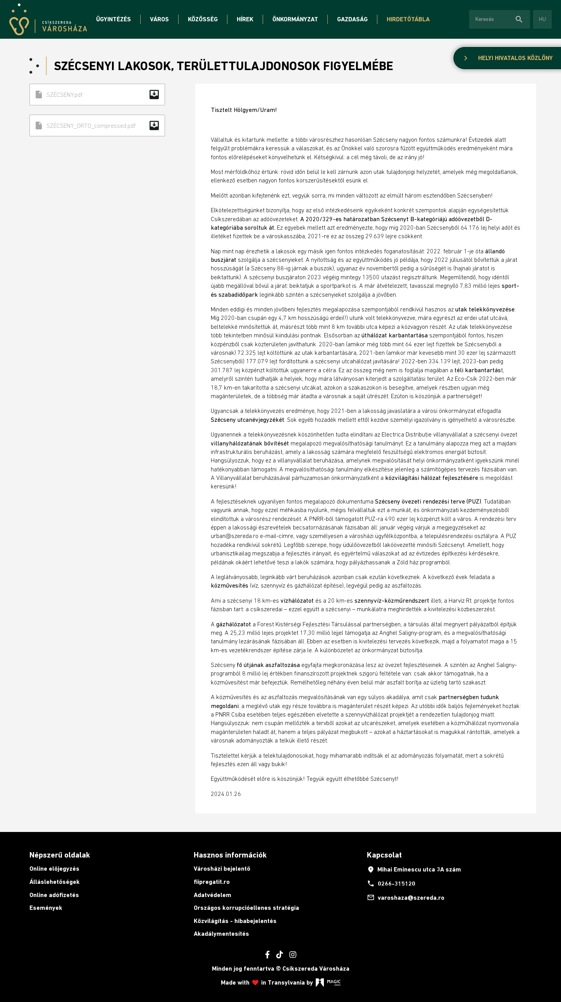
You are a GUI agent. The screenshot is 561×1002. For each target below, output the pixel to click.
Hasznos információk (230, 854)
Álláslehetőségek (54, 881)
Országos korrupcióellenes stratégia (246, 907)
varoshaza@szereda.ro (405, 897)
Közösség (203, 19)
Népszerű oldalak (59, 854)
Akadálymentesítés (221, 933)
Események (45, 907)
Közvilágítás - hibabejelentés (235, 921)
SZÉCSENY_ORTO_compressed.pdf (97, 125)
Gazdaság (352, 19)
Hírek (245, 19)
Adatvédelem (212, 895)
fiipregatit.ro (212, 881)
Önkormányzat (295, 19)
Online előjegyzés (54, 868)
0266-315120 (391, 883)
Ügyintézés (113, 19)
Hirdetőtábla (408, 19)
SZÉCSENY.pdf (97, 94)
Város (159, 19)
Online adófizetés (54, 895)
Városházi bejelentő (222, 868)
